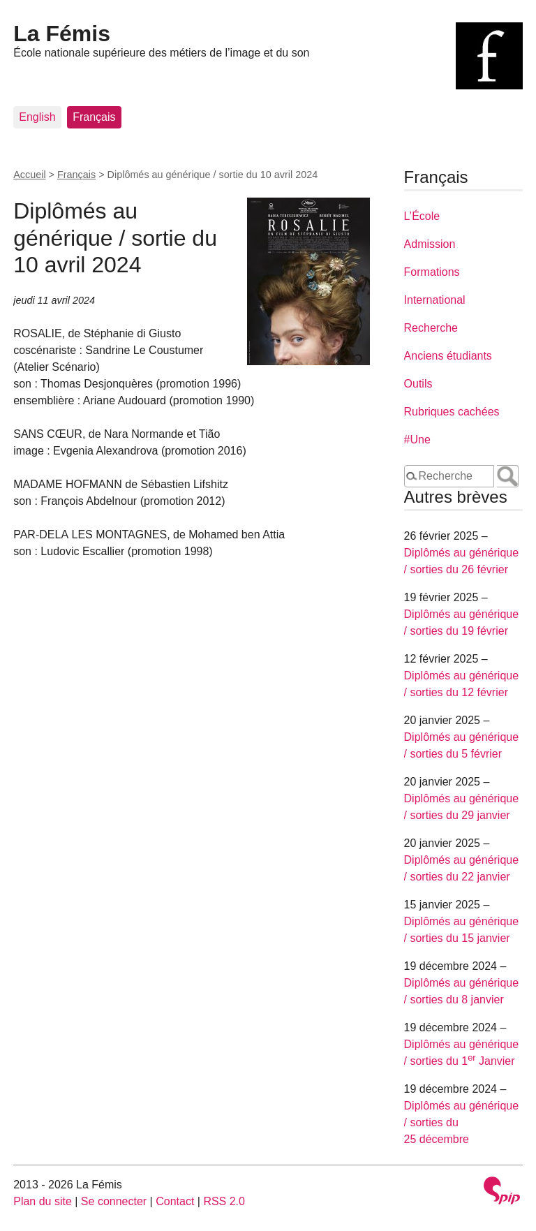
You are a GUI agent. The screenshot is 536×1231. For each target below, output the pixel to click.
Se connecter (114, 1201)
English (37, 117)
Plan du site (42, 1201)
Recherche (431, 328)
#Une (417, 439)
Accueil (29, 174)
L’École (422, 216)
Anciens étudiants (448, 356)
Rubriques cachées (452, 412)
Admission (430, 244)
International (435, 300)
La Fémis (61, 33)
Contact (175, 1201)
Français (94, 117)
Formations (432, 272)
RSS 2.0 (224, 1201)
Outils (418, 384)
